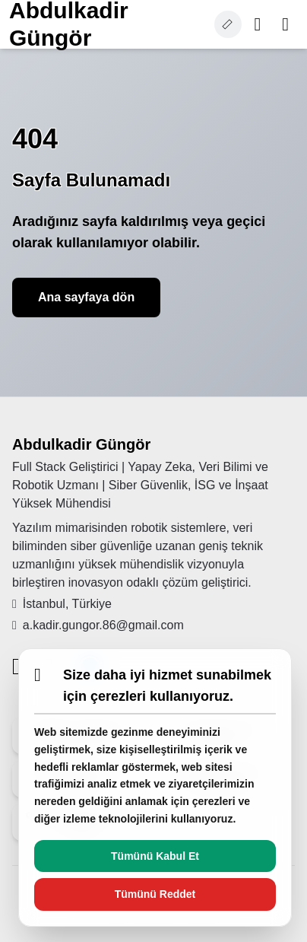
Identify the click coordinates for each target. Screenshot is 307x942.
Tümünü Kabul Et (155, 856)
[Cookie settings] (228, 24)
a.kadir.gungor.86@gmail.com (98, 625)
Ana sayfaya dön (86, 297)
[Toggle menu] (285, 24)
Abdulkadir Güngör (81, 444)
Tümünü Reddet (155, 894)
